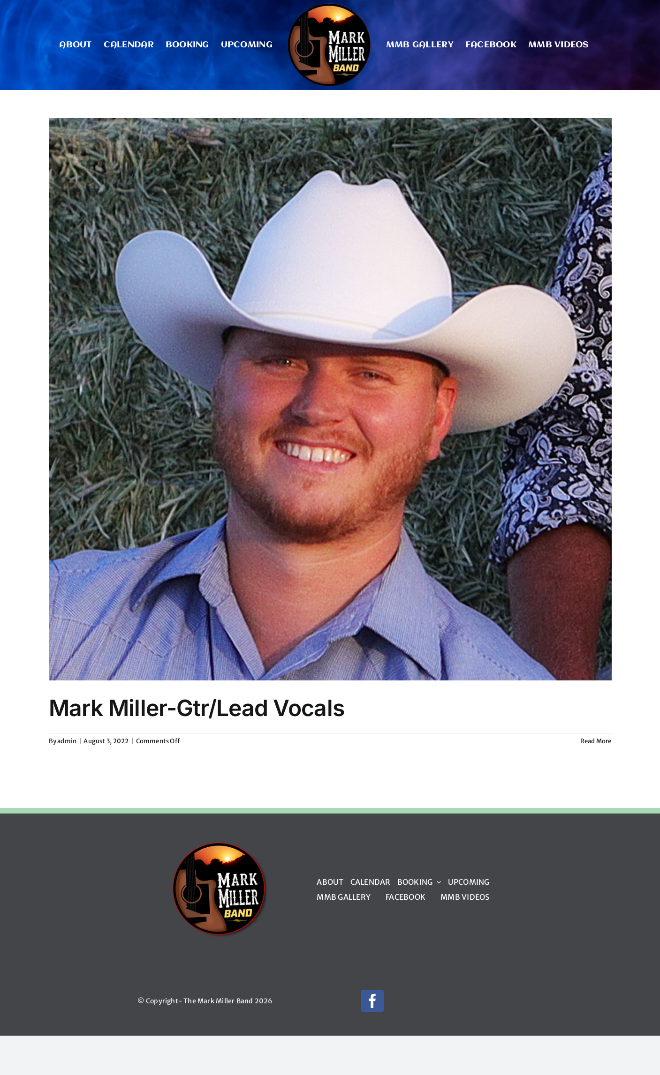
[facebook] (372, 1001)
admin (66, 741)
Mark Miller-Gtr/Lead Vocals (197, 708)
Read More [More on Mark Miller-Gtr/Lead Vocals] (596, 741)
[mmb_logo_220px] (218, 845)
